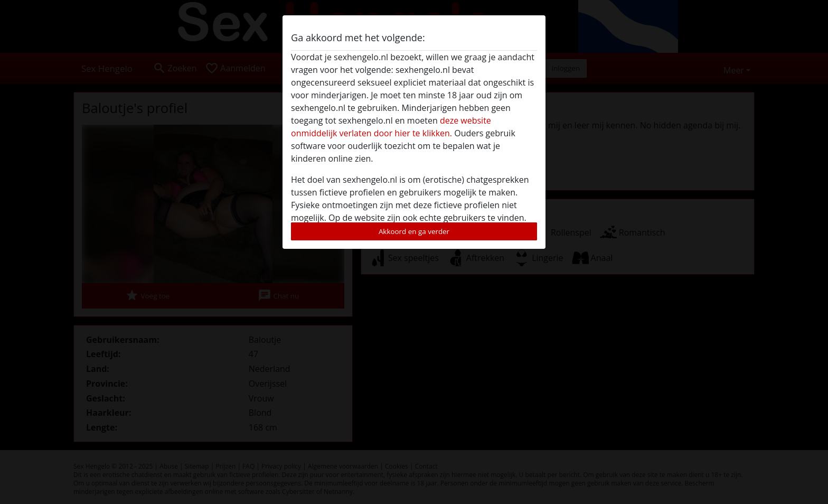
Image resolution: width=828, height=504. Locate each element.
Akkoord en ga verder (414, 231)
